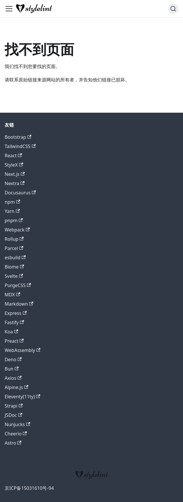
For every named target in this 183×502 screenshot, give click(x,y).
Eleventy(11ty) (22, 396)
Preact (14, 341)
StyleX (14, 165)
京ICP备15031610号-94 (29, 488)
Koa (11, 331)
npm (12, 202)
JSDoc (13, 415)
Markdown (19, 304)
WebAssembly (22, 350)
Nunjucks (17, 424)
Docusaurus (20, 192)
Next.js (15, 174)
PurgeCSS (18, 285)
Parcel (14, 248)
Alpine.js (16, 387)
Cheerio (16, 433)
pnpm (14, 220)
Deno (13, 359)
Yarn (12, 211)
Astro (13, 443)
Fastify (14, 322)
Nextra (15, 183)
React (13, 155)
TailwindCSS (20, 146)
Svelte (14, 276)
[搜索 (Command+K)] (173, 8)
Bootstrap (18, 137)
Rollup (14, 239)
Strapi (14, 406)
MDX (12, 294)
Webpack (17, 230)
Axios (13, 378)
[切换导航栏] (9, 8)
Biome (14, 267)
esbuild (15, 257)
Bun (12, 369)
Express (16, 313)
